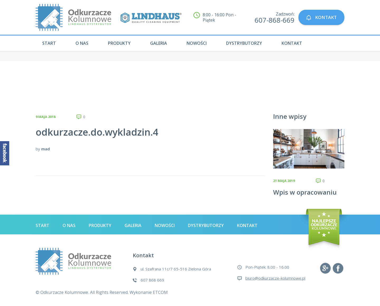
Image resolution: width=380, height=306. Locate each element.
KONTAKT (321, 17)
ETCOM (160, 292)
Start (49, 43)
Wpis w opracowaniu (305, 192)
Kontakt (292, 43)
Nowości (197, 43)
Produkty (119, 43)
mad (45, 148)
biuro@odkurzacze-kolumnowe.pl (275, 278)
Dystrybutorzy (244, 43)
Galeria (158, 43)
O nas (81, 43)
